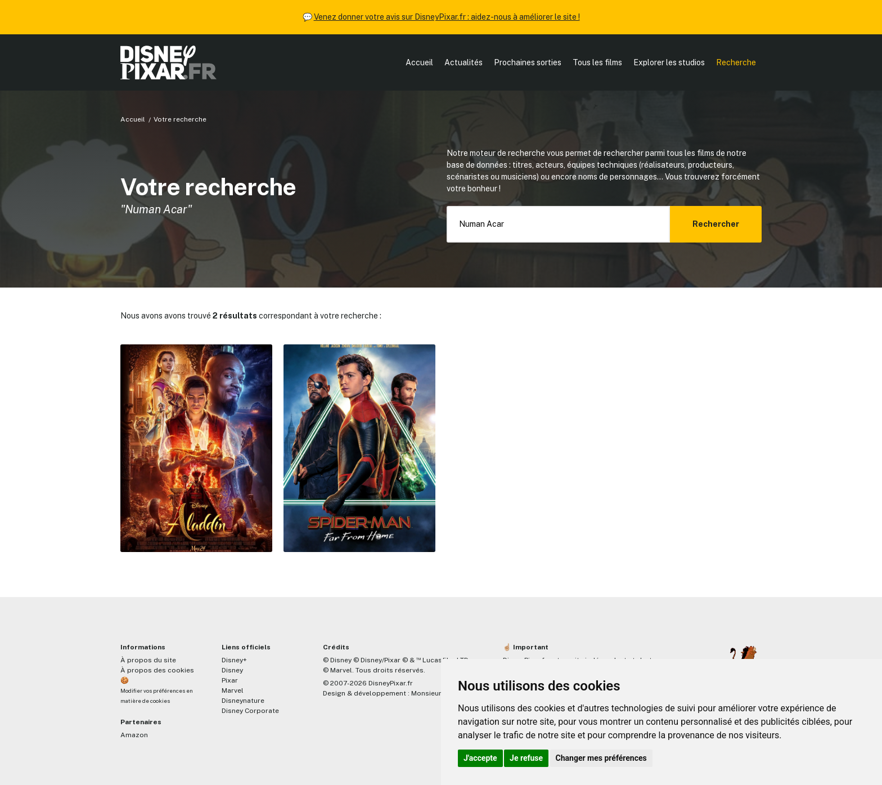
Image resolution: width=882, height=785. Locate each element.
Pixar (230, 680)
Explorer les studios (669, 62)
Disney (232, 670)
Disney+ (234, 660)
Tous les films (597, 62)
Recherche (736, 62)
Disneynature (243, 701)
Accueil (419, 62)
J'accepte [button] (480, 757)
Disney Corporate (250, 711)
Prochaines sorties (527, 62)
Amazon (134, 735)
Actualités (463, 62)
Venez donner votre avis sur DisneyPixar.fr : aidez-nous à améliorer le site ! (447, 16)
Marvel (233, 690)
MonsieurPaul (433, 693)
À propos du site (148, 660)
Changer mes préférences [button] (601, 757)
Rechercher (715, 223)
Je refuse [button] (526, 757)
